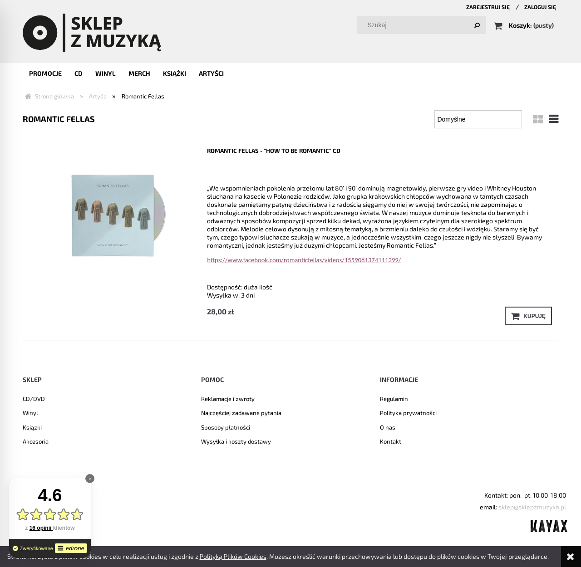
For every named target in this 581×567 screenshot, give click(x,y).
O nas (387, 427)
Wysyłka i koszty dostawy (236, 441)
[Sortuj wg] (478, 119)
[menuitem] (45, 73)
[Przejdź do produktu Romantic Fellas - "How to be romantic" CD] (112, 214)
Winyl (30, 412)
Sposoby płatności (225, 427)
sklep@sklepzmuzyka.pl (532, 507)
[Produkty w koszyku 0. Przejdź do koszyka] (524, 25)
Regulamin (394, 398)
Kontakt (390, 441)
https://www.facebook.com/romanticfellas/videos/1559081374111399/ (304, 260)
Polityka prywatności (408, 412)
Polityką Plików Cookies (233, 556)
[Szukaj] (477, 25)
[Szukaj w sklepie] (424, 25)
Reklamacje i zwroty (228, 398)
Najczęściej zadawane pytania (241, 412)
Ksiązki (32, 427)
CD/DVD (34, 398)
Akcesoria (36, 441)
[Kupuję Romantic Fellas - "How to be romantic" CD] (528, 316)
